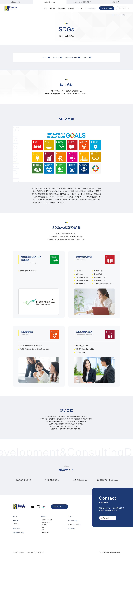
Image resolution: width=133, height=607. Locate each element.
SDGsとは (57, 96)
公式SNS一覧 (59, 557)
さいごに (87, 96)
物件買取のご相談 (107, 8)
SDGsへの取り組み (72, 96)
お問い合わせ (122, 8)
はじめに (46, 96)
